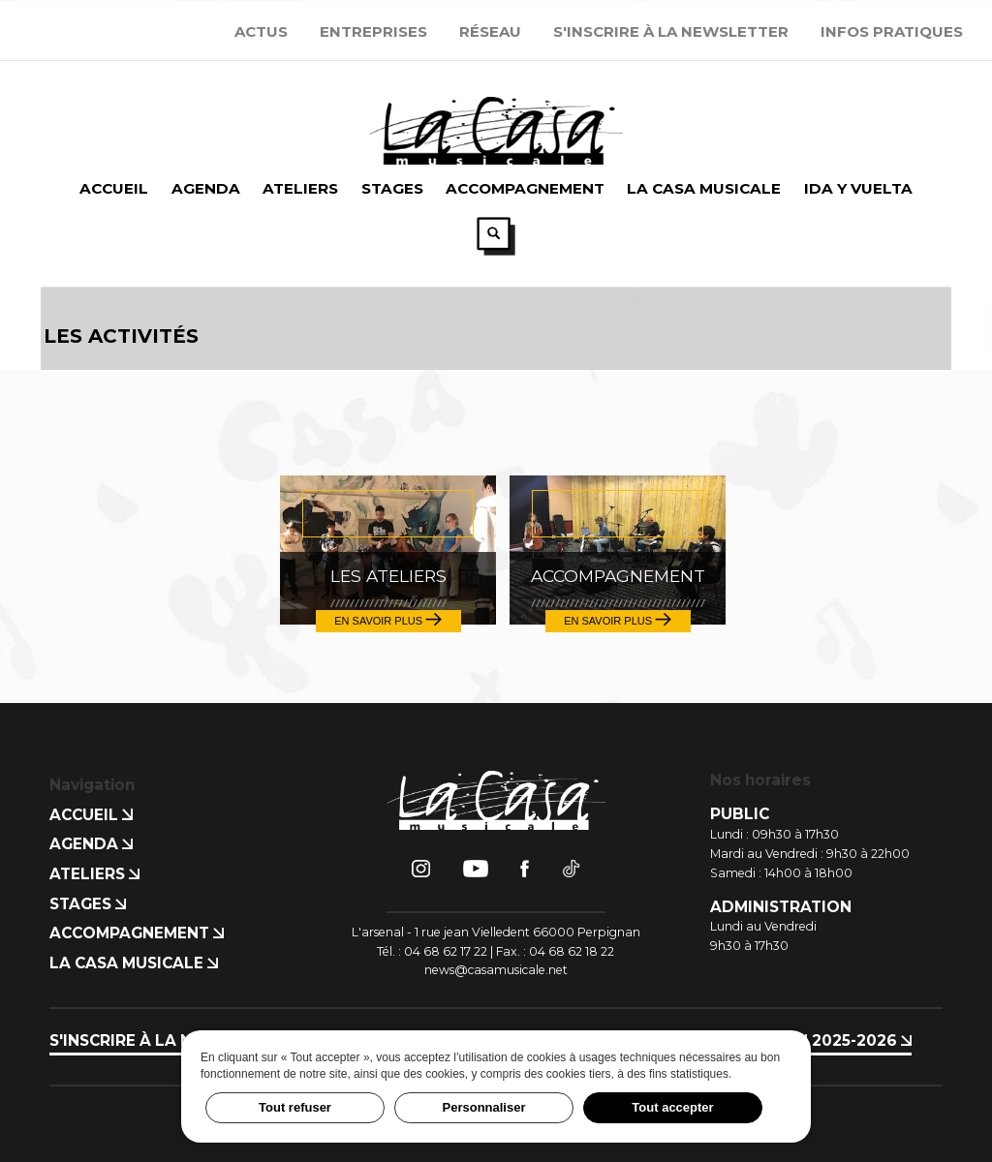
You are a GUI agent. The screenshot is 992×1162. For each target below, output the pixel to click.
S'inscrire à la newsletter (671, 31)
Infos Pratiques (892, 31)
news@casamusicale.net (496, 969)
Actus (261, 31)
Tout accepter (672, 1107)
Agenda (91, 844)
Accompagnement (136, 933)
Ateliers (94, 873)
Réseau (490, 31)
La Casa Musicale (133, 962)
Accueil (91, 814)
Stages (87, 903)
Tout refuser (295, 1107)
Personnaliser (484, 1107)
